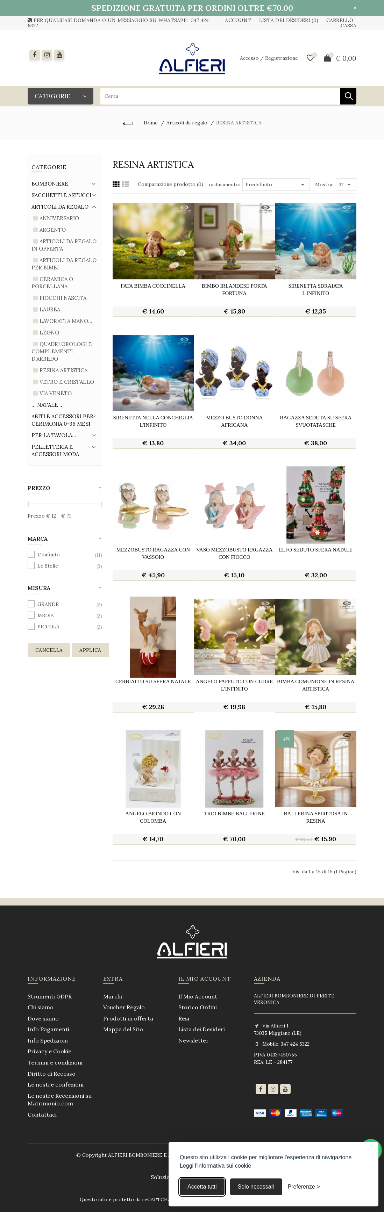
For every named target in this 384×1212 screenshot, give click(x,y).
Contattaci (42, 1114)
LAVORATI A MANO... (66, 321)
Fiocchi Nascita (63, 298)
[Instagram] (273, 1089)
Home (151, 123)
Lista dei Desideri (201, 1029)
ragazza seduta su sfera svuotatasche (315, 421)
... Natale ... (47, 405)
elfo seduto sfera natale (316, 550)
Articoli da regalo (186, 123)
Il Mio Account (197, 996)
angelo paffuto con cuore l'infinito (234, 685)
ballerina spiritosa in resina (316, 817)
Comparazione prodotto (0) (170, 184)
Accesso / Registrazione (269, 58)
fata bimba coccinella (153, 286)
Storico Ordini (197, 1007)
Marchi (112, 996)
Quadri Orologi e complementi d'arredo (61, 351)
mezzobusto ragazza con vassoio (153, 553)
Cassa (349, 25)
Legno (49, 332)
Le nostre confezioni (56, 1084)
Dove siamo (43, 1018)
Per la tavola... (53, 435)
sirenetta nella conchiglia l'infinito (153, 421)
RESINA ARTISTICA (239, 123)
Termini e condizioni (55, 1062)
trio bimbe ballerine (234, 813)
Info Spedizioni (48, 1040)
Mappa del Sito (123, 1029)
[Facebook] (34, 55)
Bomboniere (49, 183)
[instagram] (47, 55)
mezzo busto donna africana (234, 421)
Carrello (339, 20)
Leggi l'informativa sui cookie (215, 1166)
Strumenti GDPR (50, 996)
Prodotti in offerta (128, 1018)
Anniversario (59, 218)
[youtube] (59, 55)
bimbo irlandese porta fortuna (234, 289)
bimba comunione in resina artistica (315, 685)
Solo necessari (256, 1187)
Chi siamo (41, 1007)
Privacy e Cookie (49, 1051)
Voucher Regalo (124, 1007)
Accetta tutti (202, 1187)
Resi (183, 1018)
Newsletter (193, 1040)
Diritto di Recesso (52, 1073)
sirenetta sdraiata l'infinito (316, 289)
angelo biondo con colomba (153, 817)
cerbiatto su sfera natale (153, 681)
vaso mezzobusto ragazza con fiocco (234, 553)
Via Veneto (56, 393)
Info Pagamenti (48, 1029)
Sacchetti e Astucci (61, 195)
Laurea (50, 309)
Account (238, 20)
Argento (53, 229)
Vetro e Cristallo (67, 381)
